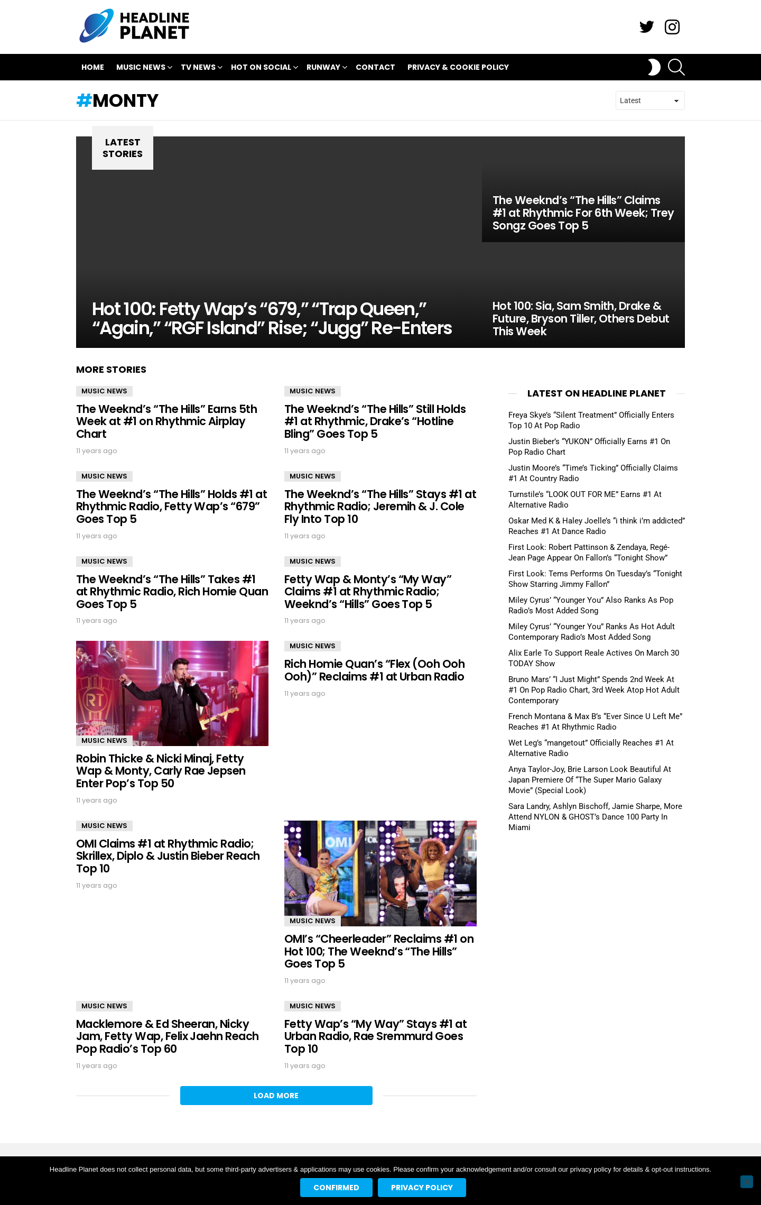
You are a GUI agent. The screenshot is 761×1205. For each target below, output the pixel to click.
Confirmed (336, 1187)
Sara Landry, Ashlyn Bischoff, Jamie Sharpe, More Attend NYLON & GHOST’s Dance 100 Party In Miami (595, 817)
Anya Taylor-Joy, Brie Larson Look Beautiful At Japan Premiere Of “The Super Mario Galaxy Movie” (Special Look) (589, 780)
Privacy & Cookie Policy (458, 67)
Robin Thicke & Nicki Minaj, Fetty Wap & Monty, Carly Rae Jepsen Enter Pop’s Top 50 (161, 771)
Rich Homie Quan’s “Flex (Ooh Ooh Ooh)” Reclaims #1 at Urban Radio (374, 670)
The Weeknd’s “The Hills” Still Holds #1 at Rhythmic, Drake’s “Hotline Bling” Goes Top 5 (375, 421)
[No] (746, 1181)
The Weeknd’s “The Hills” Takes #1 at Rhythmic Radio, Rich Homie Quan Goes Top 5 (172, 592)
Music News (140, 68)
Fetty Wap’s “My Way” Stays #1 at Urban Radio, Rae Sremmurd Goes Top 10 (375, 1036)
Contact (375, 67)
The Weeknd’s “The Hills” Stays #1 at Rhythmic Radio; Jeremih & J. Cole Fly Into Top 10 (380, 506)
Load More (276, 1095)
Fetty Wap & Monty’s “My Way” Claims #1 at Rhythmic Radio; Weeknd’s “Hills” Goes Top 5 (367, 592)
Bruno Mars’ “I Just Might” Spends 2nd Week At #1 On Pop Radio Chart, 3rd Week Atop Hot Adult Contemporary (594, 690)
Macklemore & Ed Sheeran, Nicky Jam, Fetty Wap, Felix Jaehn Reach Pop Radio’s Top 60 (167, 1036)
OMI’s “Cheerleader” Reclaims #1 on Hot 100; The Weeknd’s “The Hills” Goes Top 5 (379, 951)
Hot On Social (261, 68)
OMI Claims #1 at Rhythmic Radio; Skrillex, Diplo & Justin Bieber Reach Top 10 (168, 856)
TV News (198, 68)
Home (92, 67)
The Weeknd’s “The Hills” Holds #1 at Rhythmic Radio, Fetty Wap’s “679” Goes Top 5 (171, 506)
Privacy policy (422, 1187)
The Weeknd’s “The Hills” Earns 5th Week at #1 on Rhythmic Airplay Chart (166, 421)
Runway (323, 68)
